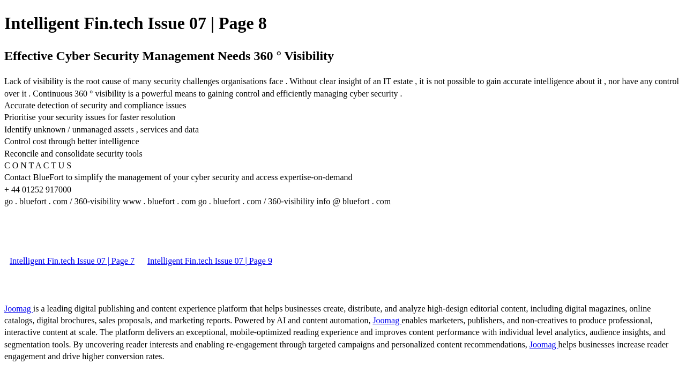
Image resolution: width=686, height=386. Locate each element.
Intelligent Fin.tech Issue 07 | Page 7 (72, 260)
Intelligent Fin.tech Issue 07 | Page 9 (209, 260)
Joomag (18, 308)
